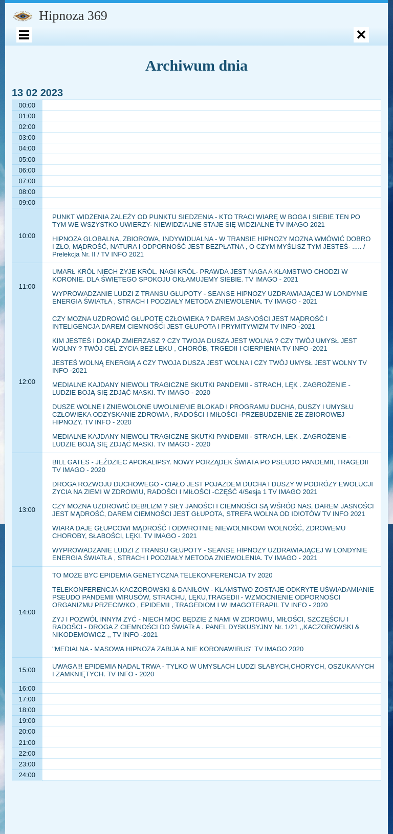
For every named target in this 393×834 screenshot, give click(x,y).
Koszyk (352, 46)
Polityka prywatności (93, 114)
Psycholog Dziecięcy (127, 46)
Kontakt (268, 91)
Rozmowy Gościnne (298, 114)
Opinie (135, 68)
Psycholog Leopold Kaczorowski (220, 68)
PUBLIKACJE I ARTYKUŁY (190, 91)
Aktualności (333, 91)
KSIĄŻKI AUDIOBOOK (312, 68)
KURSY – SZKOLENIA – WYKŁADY (84, 91)
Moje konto (59, 46)
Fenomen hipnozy (70, 68)
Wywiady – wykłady (228, 114)
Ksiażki (195, 46)
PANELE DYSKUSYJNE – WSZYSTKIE (185, 143)
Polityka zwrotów (161, 114)
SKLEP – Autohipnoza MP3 (274, 46)
